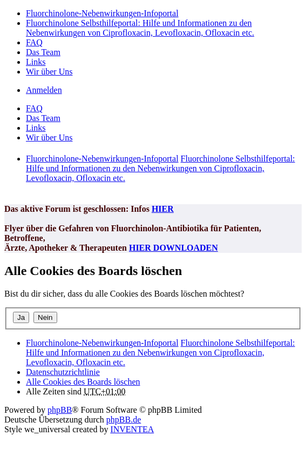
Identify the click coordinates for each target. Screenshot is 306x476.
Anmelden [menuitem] (44, 90)
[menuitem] (63, 372)
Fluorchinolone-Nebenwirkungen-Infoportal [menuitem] (102, 13)
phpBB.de (123, 419)
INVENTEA (132, 429)
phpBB (59, 409)
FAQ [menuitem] (34, 42)
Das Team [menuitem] (43, 52)
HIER (163, 208)
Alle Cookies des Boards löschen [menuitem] (83, 381)
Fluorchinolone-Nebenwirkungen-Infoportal (102, 342)
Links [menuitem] (35, 61)
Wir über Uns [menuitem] (49, 71)
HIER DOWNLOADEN (173, 247)
